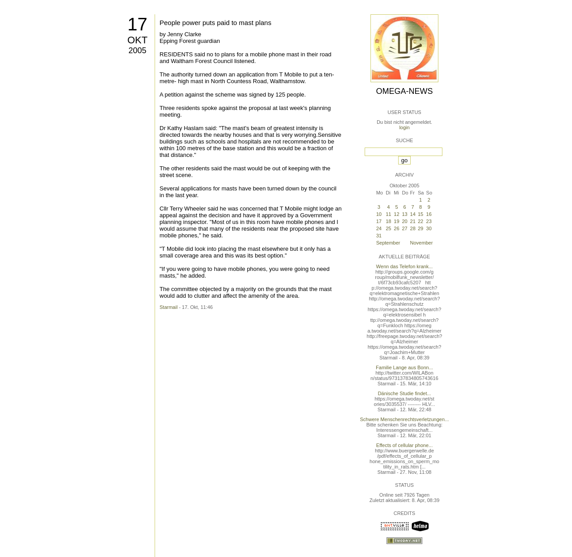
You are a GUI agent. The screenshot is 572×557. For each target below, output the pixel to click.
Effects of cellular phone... (404, 445)
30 (429, 228)
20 (405, 221)
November (421, 242)
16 (429, 214)
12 (396, 214)
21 (413, 221)
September (388, 242)
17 (137, 24)
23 (429, 221)
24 (379, 228)
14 (413, 214)
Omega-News (404, 91)
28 (413, 228)
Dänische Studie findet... (404, 393)
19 (396, 221)
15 (420, 214)
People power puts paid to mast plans (215, 22)
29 (420, 228)
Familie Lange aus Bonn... (404, 367)
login (404, 127)
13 (405, 214)
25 (388, 228)
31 (379, 235)
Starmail (168, 307)
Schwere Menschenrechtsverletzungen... (404, 419)
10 (379, 214)
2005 (137, 50)
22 (420, 221)
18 (388, 221)
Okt (137, 40)
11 (388, 214)
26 (396, 228)
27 (405, 228)
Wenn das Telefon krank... (404, 266)
